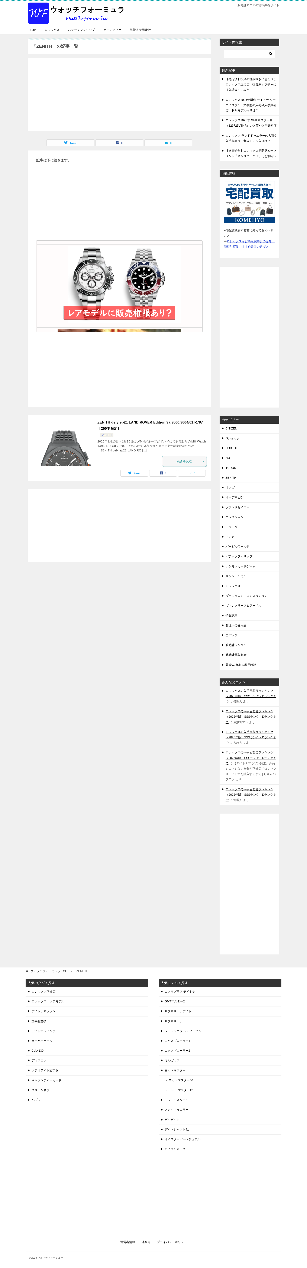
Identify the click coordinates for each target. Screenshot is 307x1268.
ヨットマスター (175, 1070)
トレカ (230, 536)
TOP (33, 30)
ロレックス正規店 (43, 991)
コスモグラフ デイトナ (180, 991)
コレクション (234, 517)
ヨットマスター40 (181, 1080)
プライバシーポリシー (172, 1242)
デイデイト (172, 1119)
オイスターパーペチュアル (182, 1139)
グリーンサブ (40, 1090)
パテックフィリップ (81, 30)
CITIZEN (231, 428)
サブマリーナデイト (178, 1011)
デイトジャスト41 (177, 1129)
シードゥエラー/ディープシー (184, 1031)
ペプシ (36, 1100)
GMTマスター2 (175, 1001)
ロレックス (52, 30)
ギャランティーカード (46, 1080)
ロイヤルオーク (175, 1149)
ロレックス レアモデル (48, 1001)
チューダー (233, 527)
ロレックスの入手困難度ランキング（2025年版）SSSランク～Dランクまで (251, 696)
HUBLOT (232, 448)
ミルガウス (172, 1060)
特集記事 (231, 615)
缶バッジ (231, 635)
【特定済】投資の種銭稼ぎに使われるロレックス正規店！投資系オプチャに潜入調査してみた (251, 84)
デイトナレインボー (45, 1031)
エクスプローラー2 (177, 1050)
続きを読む (190, 461)
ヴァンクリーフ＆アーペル (243, 605)
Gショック (233, 438)
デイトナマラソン (43, 1011)
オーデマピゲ (112, 30)
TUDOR (231, 468)
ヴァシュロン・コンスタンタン (246, 595)
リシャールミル (236, 576)
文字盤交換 (39, 1021)
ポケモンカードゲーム (240, 566)
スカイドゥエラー (176, 1109)
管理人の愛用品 (236, 625)
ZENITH (107, 435)
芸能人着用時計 (140, 30)
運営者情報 (127, 1242)
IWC (228, 458)
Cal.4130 (37, 1050)
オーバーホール (42, 1040)
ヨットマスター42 (181, 1090)
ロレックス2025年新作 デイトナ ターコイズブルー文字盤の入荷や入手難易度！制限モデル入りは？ (251, 105)
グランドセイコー (237, 507)
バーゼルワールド (237, 546)
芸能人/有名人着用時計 (241, 665)
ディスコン (39, 1060)
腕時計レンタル (236, 645)
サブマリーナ (173, 1021)
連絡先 (146, 1242)
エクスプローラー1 (177, 1040)
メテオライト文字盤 (45, 1070)
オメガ (230, 487)
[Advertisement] (119, 92)
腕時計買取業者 (236, 654)
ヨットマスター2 (176, 1100)
